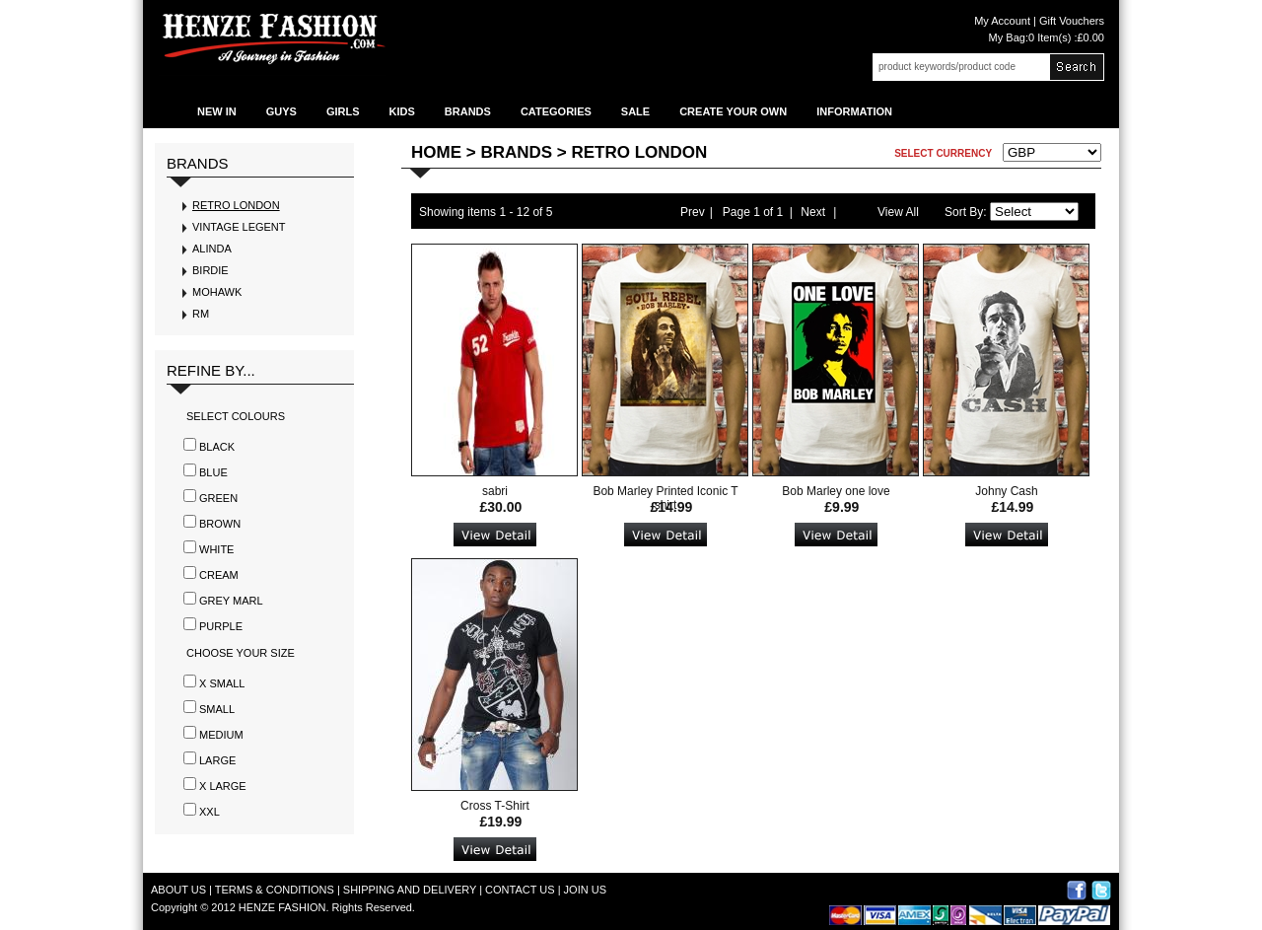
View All (898, 212)
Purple (221, 626)
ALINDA (212, 248)
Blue (213, 472)
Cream (219, 575)
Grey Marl (231, 601)
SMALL (217, 709)
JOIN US (585, 889)
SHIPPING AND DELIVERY (409, 889)
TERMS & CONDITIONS (274, 889)
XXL (209, 812)
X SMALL (222, 683)
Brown (220, 524)
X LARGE (222, 786)
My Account (1002, 21)
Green (218, 498)
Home (436, 152)
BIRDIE (210, 270)
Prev (692, 212)
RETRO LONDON (236, 205)
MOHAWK (217, 292)
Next (813, 212)
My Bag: (1046, 37)
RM (200, 314)
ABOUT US (178, 889)
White (216, 549)
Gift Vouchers (1070, 21)
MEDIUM (221, 735)
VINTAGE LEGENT (239, 227)
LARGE (217, 760)
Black (217, 447)
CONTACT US (520, 889)
